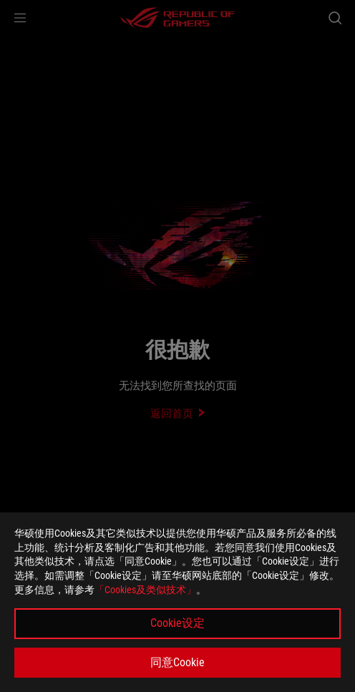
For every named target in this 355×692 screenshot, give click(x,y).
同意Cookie (177, 662)
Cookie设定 (177, 623)
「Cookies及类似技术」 (145, 589)
